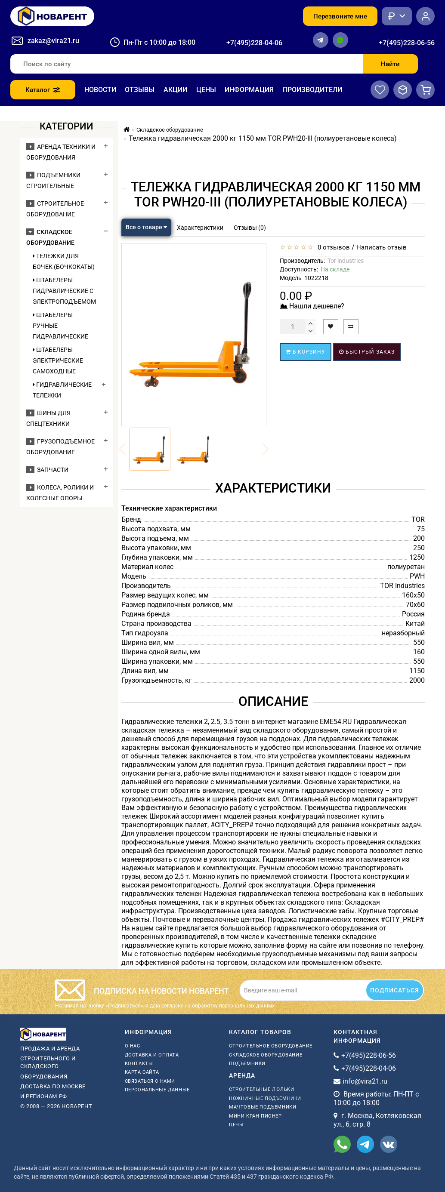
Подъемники (247, 1063)
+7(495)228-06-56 (407, 43)
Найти (390, 64)
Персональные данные (157, 1090)
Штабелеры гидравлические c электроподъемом (64, 291)
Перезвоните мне (340, 16)
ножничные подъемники (265, 1098)
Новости (100, 90)
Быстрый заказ (367, 352)
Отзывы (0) (250, 227)
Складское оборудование (265, 1055)
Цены (206, 90)
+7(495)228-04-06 (254, 43)
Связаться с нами (150, 1081)
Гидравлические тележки (62, 390)
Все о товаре (146, 227)
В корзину (305, 352)
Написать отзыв (381, 247)
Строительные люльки (261, 1089)
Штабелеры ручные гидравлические (60, 325)
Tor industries (346, 260)
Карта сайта (142, 1072)
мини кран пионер (255, 1116)
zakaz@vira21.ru (53, 41)
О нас (132, 1046)
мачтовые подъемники (262, 1107)
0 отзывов (332, 247)
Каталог (42, 90)
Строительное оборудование (270, 1046)
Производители (312, 90)
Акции (175, 90)
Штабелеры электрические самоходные (58, 360)
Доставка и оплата (152, 1055)
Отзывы (140, 90)
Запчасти (47, 469)
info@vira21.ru (365, 1081)
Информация (249, 90)
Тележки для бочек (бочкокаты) (64, 261)
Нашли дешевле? (316, 306)
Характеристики (200, 227)
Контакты (139, 1063)
